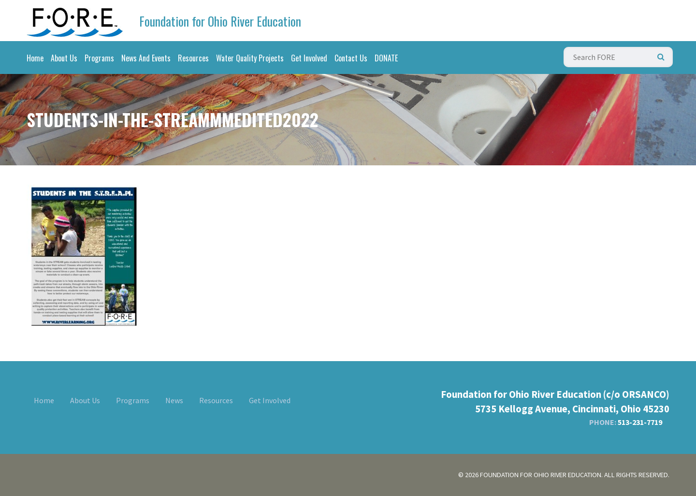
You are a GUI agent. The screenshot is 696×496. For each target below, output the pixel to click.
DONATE (386, 58)
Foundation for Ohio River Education (220, 21)
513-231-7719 (640, 422)
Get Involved (309, 58)
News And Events (146, 58)
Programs (99, 58)
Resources (193, 58)
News (174, 400)
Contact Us (350, 58)
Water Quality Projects (250, 58)
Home (35, 58)
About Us (64, 58)
